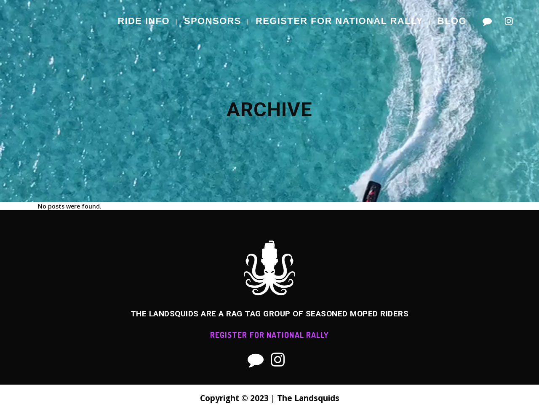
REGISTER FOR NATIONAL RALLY (269, 334)
